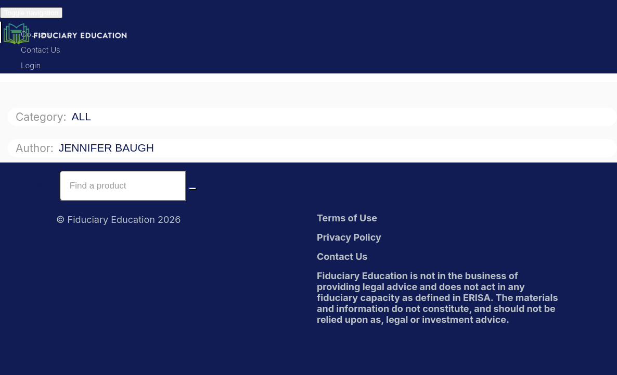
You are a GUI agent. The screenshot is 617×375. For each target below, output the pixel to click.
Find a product (28, 185)
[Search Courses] (192, 188)
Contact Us (40, 50)
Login (31, 65)
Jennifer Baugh (108, 148)
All (83, 116)
